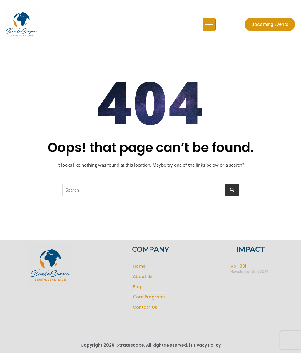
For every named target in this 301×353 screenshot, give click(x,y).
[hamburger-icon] (209, 24)
